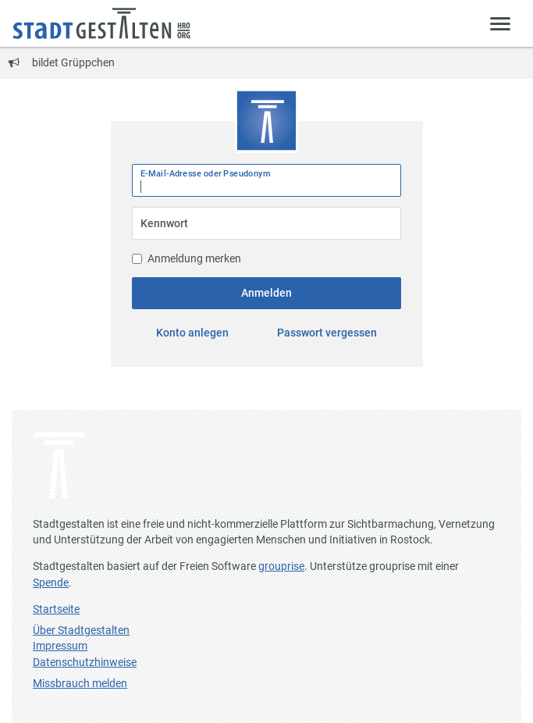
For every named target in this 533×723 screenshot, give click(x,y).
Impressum (60, 645)
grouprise (281, 566)
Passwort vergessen (327, 332)
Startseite (56, 609)
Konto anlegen (192, 332)
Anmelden (266, 293)
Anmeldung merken (186, 258)
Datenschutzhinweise (85, 662)
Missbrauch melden (80, 683)
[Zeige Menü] (500, 23)
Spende (51, 582)
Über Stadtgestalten (81, 630)
